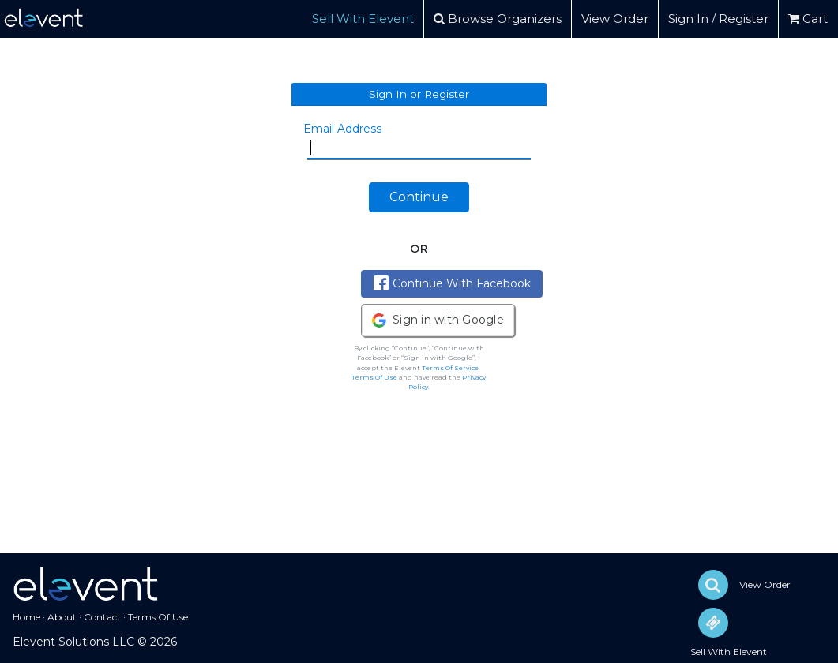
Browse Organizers (498, 18)
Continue (419, 196)
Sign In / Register (718, 18)
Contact (102, 617)
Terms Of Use (374, 377)
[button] (438, 320)
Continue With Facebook (452, 282)
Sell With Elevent (363, 18)
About (62, 617)
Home (26, 617)
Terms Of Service (450, 368)
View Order (614, 18)
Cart (808, 18)
